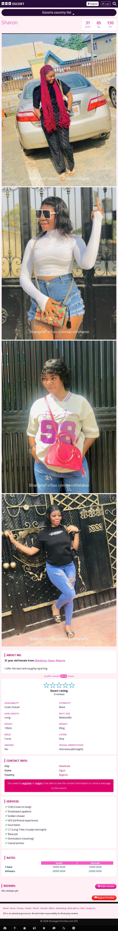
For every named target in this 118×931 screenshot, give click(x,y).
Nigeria (60, 660)
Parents (44, 908)
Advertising (61, 908)
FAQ (82, 908)
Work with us (73, 908)
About (5, 908)
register (27, 783)
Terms (13, 908)
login (39, 783)
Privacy (20, 908)
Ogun (51, 660)
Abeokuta (41, 660)
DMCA (51, 908)
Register (92, 3)
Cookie (28, 908)
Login (106, 3)
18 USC (36, 908)
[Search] (114, 3)
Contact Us (90, 908)
